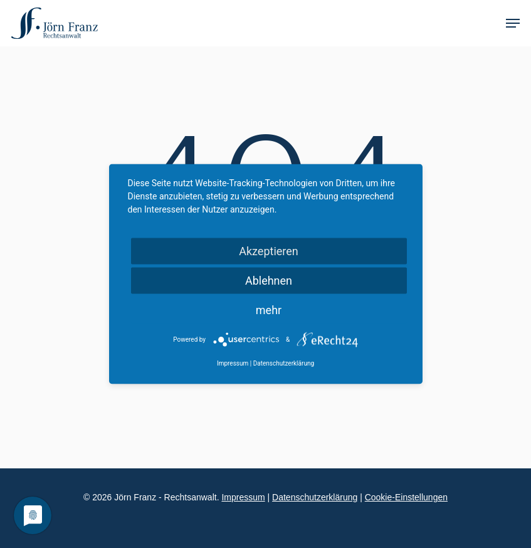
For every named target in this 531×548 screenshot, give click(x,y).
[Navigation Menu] (513, 23)
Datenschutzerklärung (314, 497)
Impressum (243, 497)
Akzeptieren (268, 251)
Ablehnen (268, 280)
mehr (268, 310)
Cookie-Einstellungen (406, 497)
